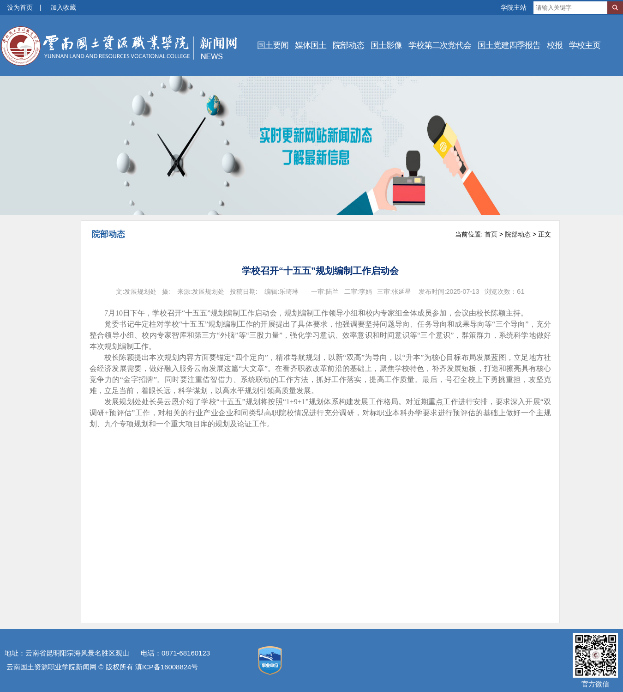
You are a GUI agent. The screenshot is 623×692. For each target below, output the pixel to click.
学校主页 (584, 45)
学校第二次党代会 (439, 45)
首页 (491, 234)
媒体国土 (310, 45)
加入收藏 (63, 7)
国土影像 (386, 45)
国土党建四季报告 (509, 45)
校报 (555, 45)
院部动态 (348, 45)
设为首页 (20, 7)
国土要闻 (272, 45)
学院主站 (514, 7)
